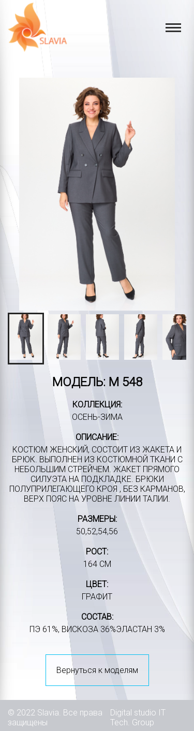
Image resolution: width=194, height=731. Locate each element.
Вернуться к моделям (97, 670)
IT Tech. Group (138, 717)
